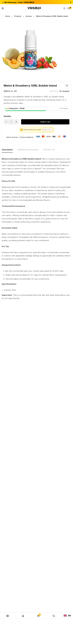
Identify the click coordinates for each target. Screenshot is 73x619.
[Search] (64, 8)
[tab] (7, 149)
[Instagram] (8, 457)
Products (17, 16)
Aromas (29, 16)
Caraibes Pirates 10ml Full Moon (11, 343)
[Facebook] (8, 454)
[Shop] (7, 616)
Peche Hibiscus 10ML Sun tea (59, 343)
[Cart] (68, 8)
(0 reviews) (64, 91)
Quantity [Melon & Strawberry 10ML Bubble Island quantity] (7, 116)
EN (67, 615)
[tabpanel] (36, 228)
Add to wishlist (66, 85)
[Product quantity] (11, 121)
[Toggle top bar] (70, 2)
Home (7, 16)
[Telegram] (8, 460)
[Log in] (23, 616)
